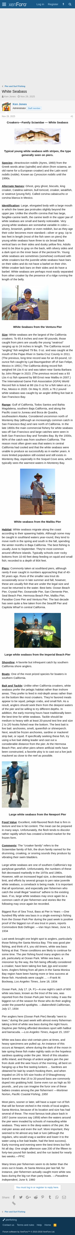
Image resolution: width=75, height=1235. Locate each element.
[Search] (70, 4)
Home (47, 1225)
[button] (4, 4)
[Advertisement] (37, 47)
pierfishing (10, 1219)
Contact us (8, 1225)
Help (39, 1225)
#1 (72, 116)
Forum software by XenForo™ (29, 1232)
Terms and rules (25, 1225)
